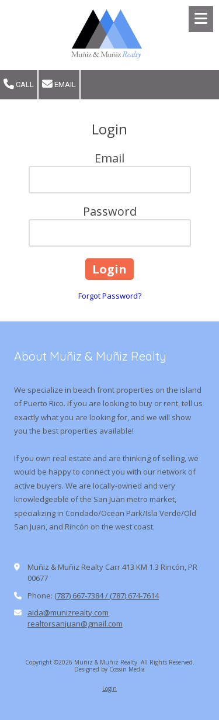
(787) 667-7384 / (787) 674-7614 (106, 595)
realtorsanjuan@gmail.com (75, 623)
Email (59, 84)
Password (110, 211)
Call (19, 84)
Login (109, 688)
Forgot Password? (109, 295)
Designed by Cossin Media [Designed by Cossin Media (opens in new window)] (109, 669)
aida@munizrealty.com (68, 612)
